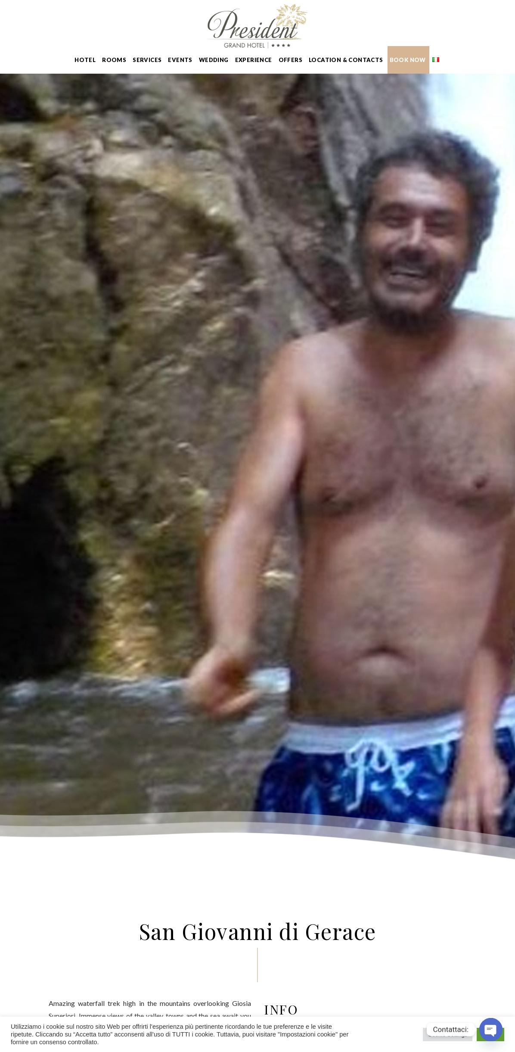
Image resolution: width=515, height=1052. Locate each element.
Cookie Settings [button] (447, 1034)
